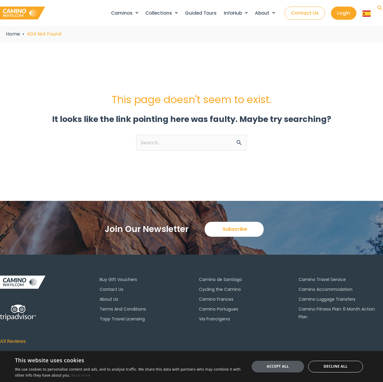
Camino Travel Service (322, 280)
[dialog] (191, 366)
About (264, 13)
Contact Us (111, 290)
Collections (162, 13)
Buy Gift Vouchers (118, 280)
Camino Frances (216, 300)
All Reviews (14, 341)
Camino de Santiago (220, 280)
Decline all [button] (336, 366)
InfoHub (236, 13)
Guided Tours (201, 13)
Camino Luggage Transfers (327, 300)
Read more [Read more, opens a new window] (80, 375)
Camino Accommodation (325, 290)
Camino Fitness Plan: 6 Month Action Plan (337, 314)
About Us (109, 300)
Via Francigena (214, 320)
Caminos (126, 13)
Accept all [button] (278, 366)
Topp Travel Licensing (122, 320)
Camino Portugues (218, 310)
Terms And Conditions (123, 310)
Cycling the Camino (220, 290)
